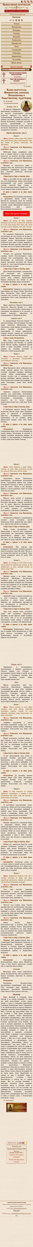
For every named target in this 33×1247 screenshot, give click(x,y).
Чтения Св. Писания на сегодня (16, 1161)
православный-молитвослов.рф (16, 1202)
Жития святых (16, 63)
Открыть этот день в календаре (17, 1156)
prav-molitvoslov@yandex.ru (19, 1208)
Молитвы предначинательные (11, 102)
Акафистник (16, 40)
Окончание (10, 1100)
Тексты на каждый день (18, 14)
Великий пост (16, 43)
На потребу (16, 59)
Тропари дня (16, 1147)
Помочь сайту (16, 1142)
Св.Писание (17, 53)
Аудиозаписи (16, 56)
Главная (16, 24)
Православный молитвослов (16, 5)
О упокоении (16, 50)
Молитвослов (16, 27)
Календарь (16, 30)
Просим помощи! (16, 67)
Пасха (16, 46)
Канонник (16, 37)
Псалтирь (16, 33)
